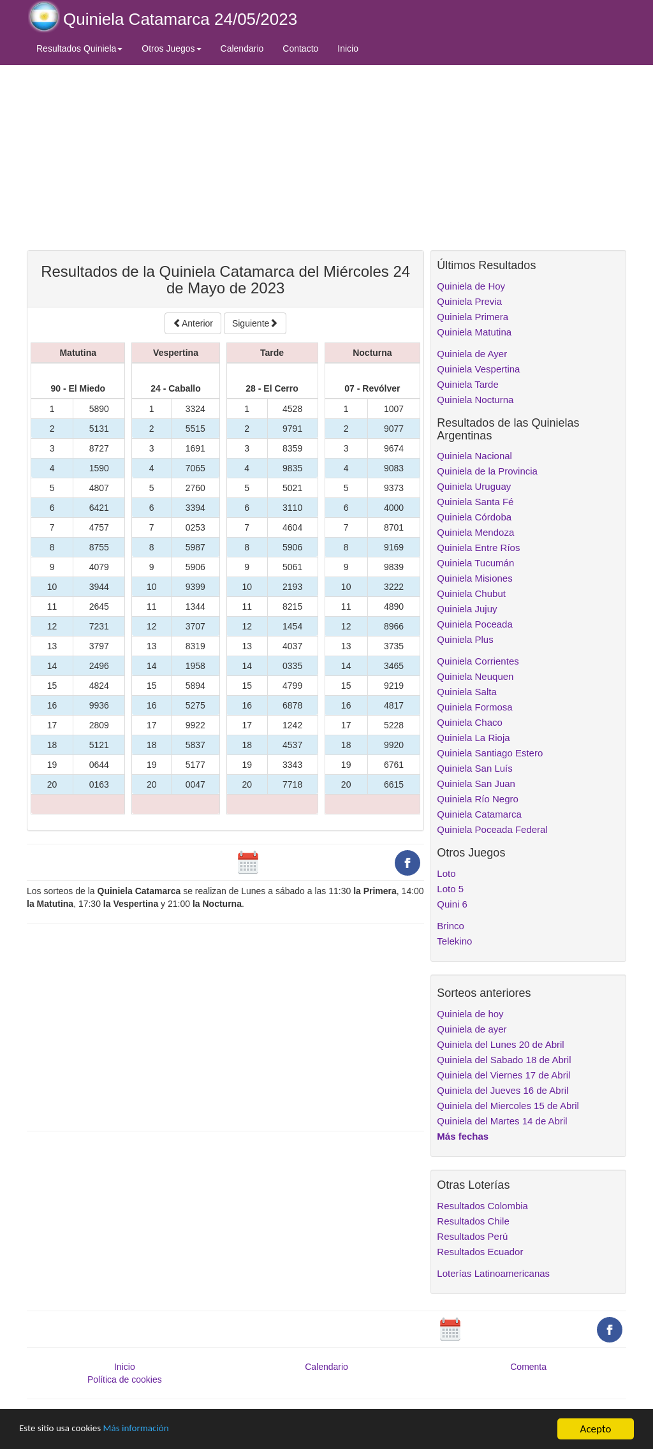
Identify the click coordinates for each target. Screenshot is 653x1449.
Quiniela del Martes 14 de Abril (502, 1120)
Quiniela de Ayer (472, 353)
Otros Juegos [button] (171, 48)
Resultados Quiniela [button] (79, 48)
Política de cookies (124, 1379)
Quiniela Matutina (474, 332)
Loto (446, 873)
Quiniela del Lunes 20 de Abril (500, 1044)
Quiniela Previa (469, 301)
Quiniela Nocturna (475, 399)
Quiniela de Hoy (471, 286)
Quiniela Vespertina (478, 369)
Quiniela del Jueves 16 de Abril (502, 1090)
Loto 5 (450, 888)
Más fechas (462, 1136)
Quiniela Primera (472, 316)
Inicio (347, 48)
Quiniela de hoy (470, 1013)
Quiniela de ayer (471, 1029)
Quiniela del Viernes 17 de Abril (503, 1075)
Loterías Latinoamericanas (493, 1273)
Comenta (528, 1367)
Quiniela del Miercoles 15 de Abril (508, 1105)
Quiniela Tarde (467, 384)
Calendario (242, 48)
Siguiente (255, 323)
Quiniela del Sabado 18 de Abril (504, 1059)
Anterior (193, 323)
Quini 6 (452, 904)
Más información (151, 1429)
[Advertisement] (225, 157)
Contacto (300, 48)
